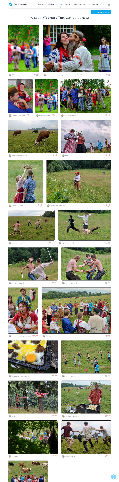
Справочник (93, 4)
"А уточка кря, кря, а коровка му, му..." (22, 336)
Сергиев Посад (79, 4)
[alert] (113, 476)
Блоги (67, 4)
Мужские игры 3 (71, 283)
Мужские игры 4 (18, 283)
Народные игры (70, 115)
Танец (67, 156)
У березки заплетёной (45, 115)
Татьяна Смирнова (19, 115)
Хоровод (15, 456)
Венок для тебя (17, 206)
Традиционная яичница (20, 376)
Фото (60, 4)
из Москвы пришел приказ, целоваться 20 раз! (64, 75)
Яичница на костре (72, 416)
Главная (41, 4)
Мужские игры (70, 376)
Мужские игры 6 (68, 243)
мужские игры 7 (17, 243)
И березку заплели (19, 75)
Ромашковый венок (57, 206)
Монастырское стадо (19, 156)
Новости (51, 4)
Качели (14, 416)
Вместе (48, 336)
